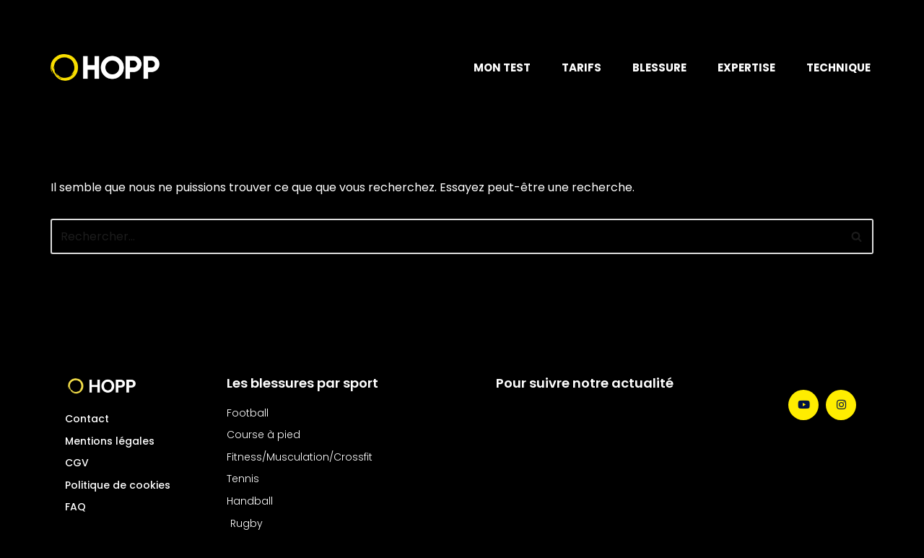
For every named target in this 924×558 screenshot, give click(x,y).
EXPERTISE (746, 67)
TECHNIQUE (838, 67)
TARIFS (581, 67)
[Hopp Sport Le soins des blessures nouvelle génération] (105, 67)
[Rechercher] (446, 236)
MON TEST (502, 67)
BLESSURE (659, 67)
